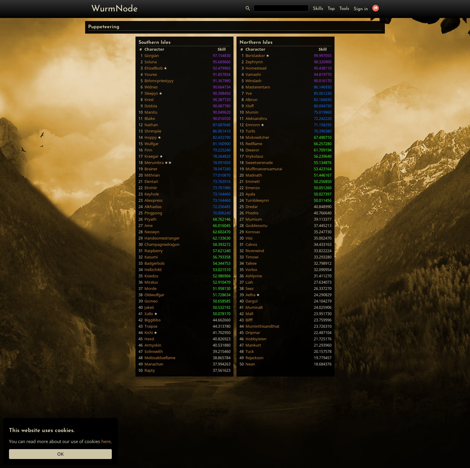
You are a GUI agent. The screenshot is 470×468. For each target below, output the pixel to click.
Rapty (149, 370)
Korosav (252, 231)
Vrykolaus (254, 156)
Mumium (253, 219)
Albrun (251, 99)
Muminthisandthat (262, 326)
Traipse (150, 326)
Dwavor (252, 150)
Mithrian (152, 175)
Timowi (251, 257)
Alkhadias (153, 206)
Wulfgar (151, 143)
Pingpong (153, 213)
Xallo (148, 313)
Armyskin (152, 345)
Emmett (252, 181)
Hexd (149, 338)
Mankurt (253, 345)
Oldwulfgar (154, 294)
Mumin (251, 112)
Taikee (251, 263)
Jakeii (149, 307)
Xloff (249, 106)
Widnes (151, 87)
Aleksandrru (256, 118)
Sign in (361, 9)
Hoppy (150, 137)
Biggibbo (152, 320)
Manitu (150, 112)
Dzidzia (150, 106)
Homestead (255, 68)
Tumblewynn (257, 200)
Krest (149, 99)
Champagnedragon (162, 244)
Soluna (150, 61)
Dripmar (252, 332)
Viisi (248, 238)
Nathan (151, 124)
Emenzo (252, 187)
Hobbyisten (255, 338)
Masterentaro (257, 87)
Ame (148, 225)
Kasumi (151, 257)
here (106, 441)
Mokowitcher (257, 137)
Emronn (252, 124)
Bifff (248, 320)
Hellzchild (153, 269)
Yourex (150, 74)
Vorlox (251, 269)
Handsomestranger (162, 238)
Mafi (249, 313)
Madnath (253, 175)
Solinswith (153, 351)
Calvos (251, 244)
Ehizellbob (153, 68)
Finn (148, 150)
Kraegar (151, 156)
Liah (249, 282)
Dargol (251, 301)
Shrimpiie (152, 131)
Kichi (148, 332)
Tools (344, 9)
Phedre (251, 213)
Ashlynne (253, 276)
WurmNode (114, 9)
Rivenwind (254, 250)
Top (331, 9)
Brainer (150, 168)
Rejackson (254, 357)
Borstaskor (255, 55)
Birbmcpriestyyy (159, 80)
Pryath (150, 219)
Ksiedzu (151, 276)
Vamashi (253, 74)
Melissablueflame (159, 357)
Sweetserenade (259, 162)
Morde (150, 288)
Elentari (151, 181)
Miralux (151, 282)
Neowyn (151, 231)
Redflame (253, 143)
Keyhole (151, 194)
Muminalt (254, 307)
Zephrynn (254, 61)
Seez (249, 288)
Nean (250, 364)
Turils (250, 131)
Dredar (251, 206)
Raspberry (153, 250)
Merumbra (154, 162)
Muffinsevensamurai (263, 168)
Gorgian (151, 55)
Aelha (250, 294)
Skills (318, 9)
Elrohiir (150, 187)
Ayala (250, 194)
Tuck (249, 351)
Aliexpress (153, 200)
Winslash (253, 80)
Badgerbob (154, 263)
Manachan (153, 364)
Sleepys (151, 93)
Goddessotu (256, 225)
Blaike (149, 118)
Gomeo (151, 301)
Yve (248, 93)
